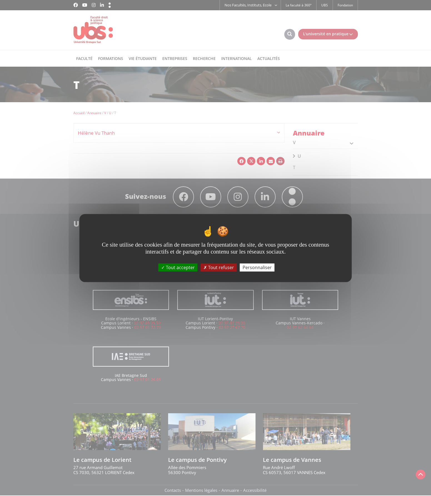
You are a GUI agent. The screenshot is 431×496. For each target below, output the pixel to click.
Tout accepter (178, 267)
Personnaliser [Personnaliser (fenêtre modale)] (257, 267)
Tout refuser (218, 267)
